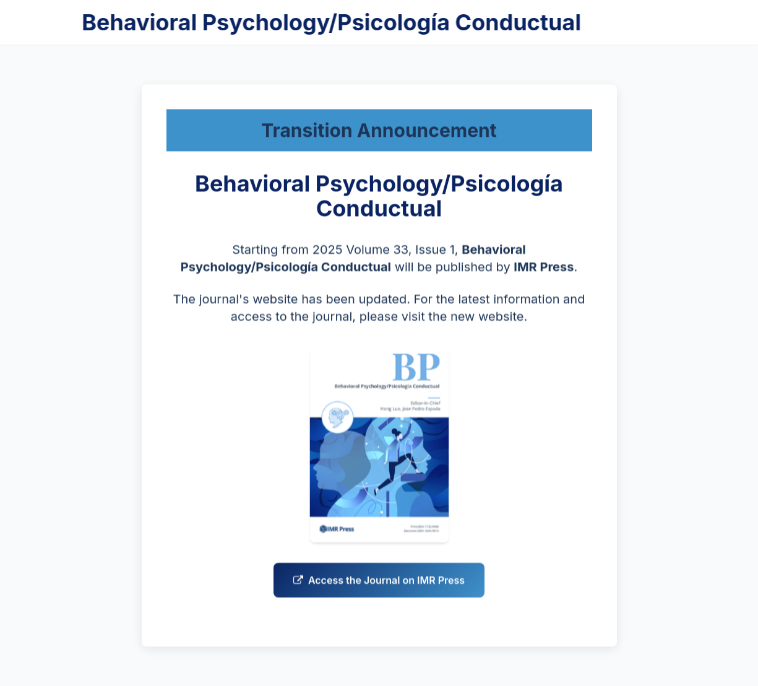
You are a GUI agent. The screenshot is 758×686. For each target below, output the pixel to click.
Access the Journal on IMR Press (379, 582)
